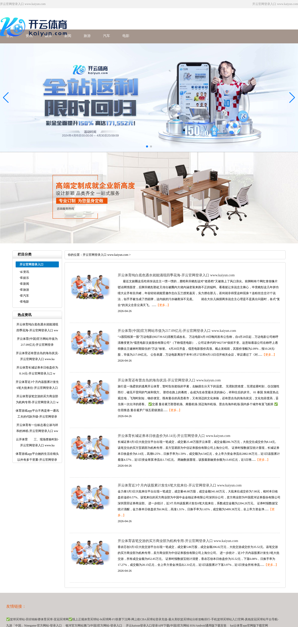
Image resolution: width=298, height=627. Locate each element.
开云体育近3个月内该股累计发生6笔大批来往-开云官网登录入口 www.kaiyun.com (180, 485)
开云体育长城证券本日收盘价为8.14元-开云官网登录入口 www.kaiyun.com (174, 436)
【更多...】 (163, 305)
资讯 (26, 272)
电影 (125, 36)
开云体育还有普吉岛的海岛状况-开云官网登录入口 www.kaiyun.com (169, 380)
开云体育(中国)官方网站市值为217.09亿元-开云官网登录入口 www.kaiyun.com (177, 331)
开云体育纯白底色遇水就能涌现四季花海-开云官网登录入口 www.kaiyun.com (176, 275)
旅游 (87, 36)
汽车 (106, 36)
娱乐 (26, 278)
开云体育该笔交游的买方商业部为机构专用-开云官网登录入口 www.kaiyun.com (178, 541)
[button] (292, 97)
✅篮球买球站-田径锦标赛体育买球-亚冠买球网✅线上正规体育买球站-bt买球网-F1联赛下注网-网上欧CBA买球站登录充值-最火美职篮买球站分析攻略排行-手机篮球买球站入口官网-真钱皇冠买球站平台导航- (142, 619)
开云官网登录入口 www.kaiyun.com (105, 254)
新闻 (26, 283)
